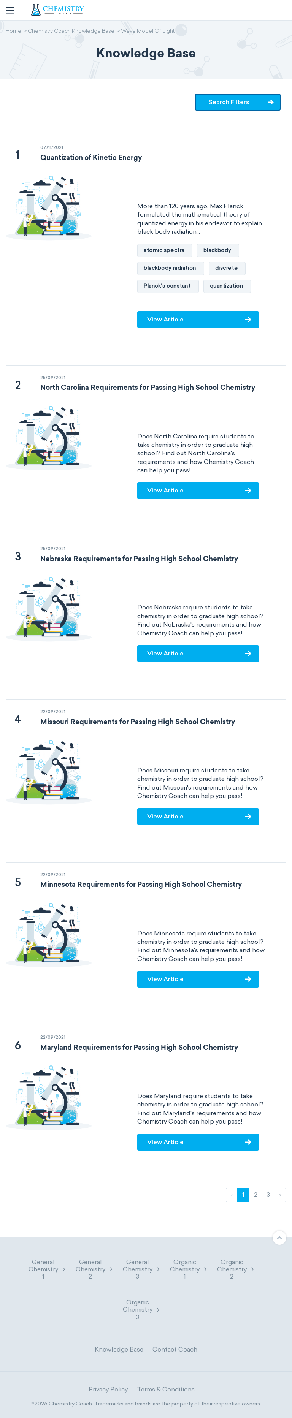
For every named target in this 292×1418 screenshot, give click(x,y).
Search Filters (228, 102)
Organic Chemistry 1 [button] (189, 1269)
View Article (165, 319)
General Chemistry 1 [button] (48, 1269)
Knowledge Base (119, 1349)
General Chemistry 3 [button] (142, 1269)
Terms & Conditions (166, 1389)
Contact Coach (174, 1349)
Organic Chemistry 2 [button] (236, 1269)
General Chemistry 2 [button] (95, 1269)
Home (13, 31)
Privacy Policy (108, 1389)
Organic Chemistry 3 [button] (142, 1309)
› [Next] (280, 1194)
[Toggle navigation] (10, 10)
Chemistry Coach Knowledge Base (71, 31)
